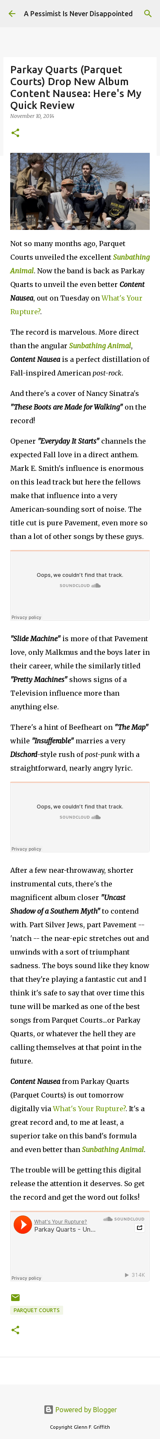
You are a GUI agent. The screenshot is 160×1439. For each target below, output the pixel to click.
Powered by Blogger (80, 1409)
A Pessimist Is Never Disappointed (78, 13)
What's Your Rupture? (89, 1108)
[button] (15, 133)
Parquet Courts (37, 1310)
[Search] (148, 13)
